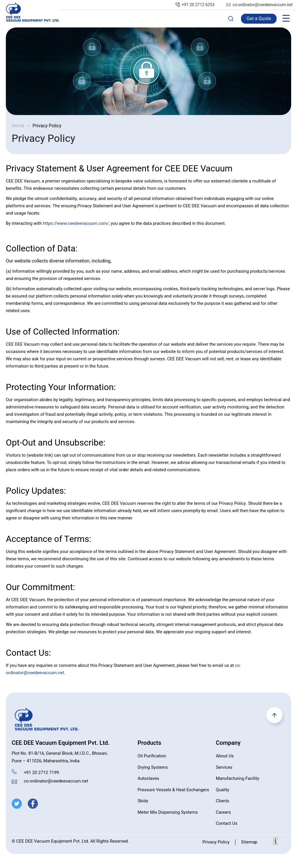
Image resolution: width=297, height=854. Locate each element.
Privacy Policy (216, 842)
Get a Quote (259, 18)
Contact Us (226, 823)
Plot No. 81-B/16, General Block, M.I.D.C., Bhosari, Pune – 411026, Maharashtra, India (60, 757)
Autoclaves (148, 778)
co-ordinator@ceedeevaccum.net (263, 5)
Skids (143, 801)
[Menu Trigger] (286, 18)
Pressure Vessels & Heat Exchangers (173, 790)
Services (224, 767)
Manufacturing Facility (237, 778)
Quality (222, 790)
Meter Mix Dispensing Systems (168, 812)
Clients (222, 801)
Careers (223, 812)
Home (18, 125)
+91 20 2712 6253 (198, 5)
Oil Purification (152, 756)
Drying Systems (153, 767)
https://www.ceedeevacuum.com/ (76, 223)
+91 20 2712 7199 (41, 772)
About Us (225, 756)
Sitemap (249, 842)
